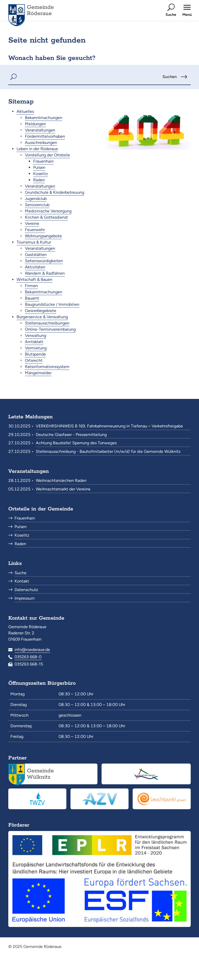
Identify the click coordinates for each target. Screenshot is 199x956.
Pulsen (39, 167)
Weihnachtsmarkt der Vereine (63, 489)
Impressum (25, 598)
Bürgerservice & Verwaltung (42, 316)
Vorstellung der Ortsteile (47, 155)
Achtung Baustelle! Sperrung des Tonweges (76, 442)
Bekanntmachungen (43, 117)
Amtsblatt (34, 341)
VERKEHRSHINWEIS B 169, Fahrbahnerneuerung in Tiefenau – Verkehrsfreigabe (109, 426)
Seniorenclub (37, 204)
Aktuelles (25, 111)
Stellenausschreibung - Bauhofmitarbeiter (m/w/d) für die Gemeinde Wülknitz (108, 451)
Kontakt (22, 581)
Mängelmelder (38, 372)
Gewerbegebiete (40, 310)
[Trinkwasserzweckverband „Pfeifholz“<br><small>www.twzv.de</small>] (37, 798)
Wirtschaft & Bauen (34, 279)
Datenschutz (26, 589)
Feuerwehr (35, 229)
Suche (20, 572)
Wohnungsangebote (43, 235)
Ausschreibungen (41, 142)
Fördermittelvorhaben (45, 136)
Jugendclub (36, 198)
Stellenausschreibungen (47, 323)
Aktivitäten (35, 267)
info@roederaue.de (32, 649)
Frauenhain (43, 161)
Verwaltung (35, 335)
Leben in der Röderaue (37, 148)
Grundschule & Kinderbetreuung (54, 192)
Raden (39, 179)
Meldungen (35, 123)
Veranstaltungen (40, 130)
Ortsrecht (33, 360)
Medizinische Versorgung (48, 211)
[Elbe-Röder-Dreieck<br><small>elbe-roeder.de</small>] (146, 774)
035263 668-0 (28, 656)
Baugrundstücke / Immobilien (52, 304)
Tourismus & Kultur (34, 242)
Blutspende (35, 354)
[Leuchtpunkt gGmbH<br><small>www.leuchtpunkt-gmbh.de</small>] (162, 798)
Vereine (32, 223)
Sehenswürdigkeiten (44, 260)
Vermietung (36, 347)
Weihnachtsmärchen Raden (61, 480)
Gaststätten (36, 254)
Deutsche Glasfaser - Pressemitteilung (71, 434)
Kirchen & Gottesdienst (46, 217)
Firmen (31, 285)
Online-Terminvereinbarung (50, 329)
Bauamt (32, 298)
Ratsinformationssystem (47, 366)
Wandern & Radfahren (45, 273)
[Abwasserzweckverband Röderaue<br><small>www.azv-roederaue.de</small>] (99, 798)
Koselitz (40, 173)
